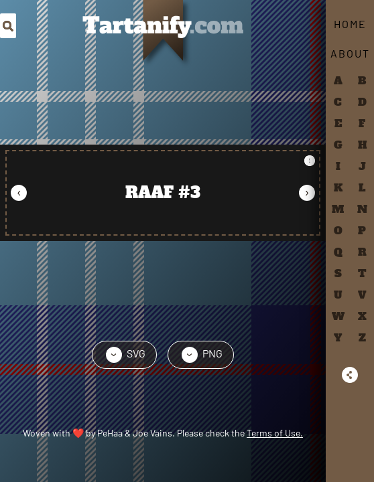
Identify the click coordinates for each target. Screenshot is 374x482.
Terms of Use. (275, 432)
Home (350, 23)
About (350, 53)
